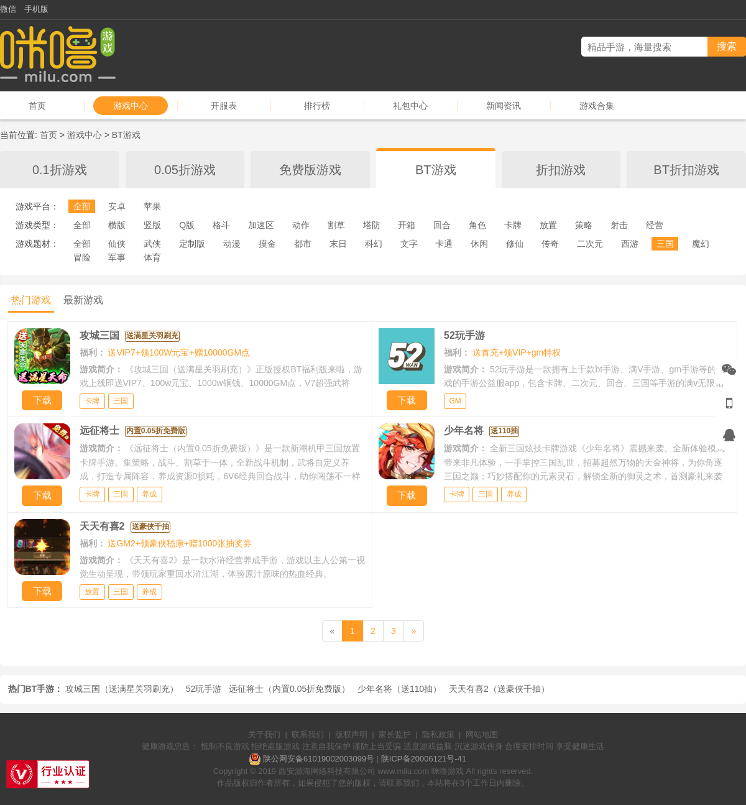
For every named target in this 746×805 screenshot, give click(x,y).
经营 (654, 225)
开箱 (406, 225)
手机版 (36, 9)
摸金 (267, 244)
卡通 (444, 244)
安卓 (117, 206)
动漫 (232, 244)
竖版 (152, 225)
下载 (42, 400)
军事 (117, 257)
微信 (8, 9)
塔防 (371, 225)
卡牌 (513, 225)
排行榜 (317, 106)
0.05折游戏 (185, 170)
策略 (583, 225)
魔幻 (700, 244)
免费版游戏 (310, 170)
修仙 (514, 244)
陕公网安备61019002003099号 (318, 758)
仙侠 (117, 244)
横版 (117, 225)
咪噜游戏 (447, 771)
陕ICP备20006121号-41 (423, 758)
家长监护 (395, 734)
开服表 (224, 106)
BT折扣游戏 (686, 170)
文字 (409, 244)
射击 (619, 225)
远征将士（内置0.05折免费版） (289, 689)
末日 (338, 244)
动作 (301, 225)
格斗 (221, 225)
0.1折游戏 (59, 170)
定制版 (192, 244)
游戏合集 (596, 106)
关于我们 (264, 734)
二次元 (590, 244)
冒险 (82, 257)
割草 (336, 225)
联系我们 (308, 734)
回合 (442, 225)
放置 (548, 225)
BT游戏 (126, 135)
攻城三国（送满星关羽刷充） (121, 689)
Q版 (187, 225)
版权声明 (351, 734)
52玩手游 (204, 689)
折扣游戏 (561, 170)
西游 (629, 244)
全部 (82, 206)
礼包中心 (410, 106)
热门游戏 (31, 300)
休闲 (479, 244)
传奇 (550, 244)
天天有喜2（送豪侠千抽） (499, 689)
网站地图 (482, 734)
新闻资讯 (503, 106)
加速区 (261, 225)
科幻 (373, 244)
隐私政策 (438, 734)
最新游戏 (83, 300)
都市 (302, 244)
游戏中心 (130, 106)
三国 (665, 244)
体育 (152, 257)
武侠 (152, 244)
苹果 (152, 206)
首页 (37, 106)
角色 (477, 225)
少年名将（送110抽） (399, 689)
